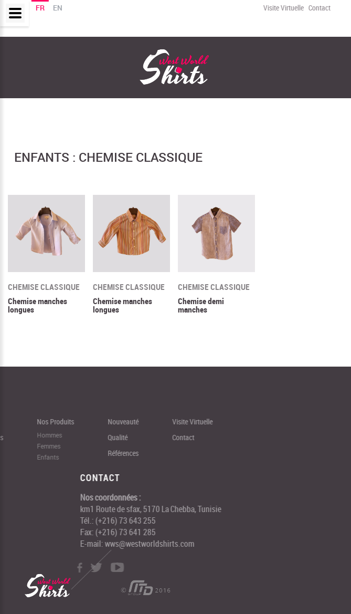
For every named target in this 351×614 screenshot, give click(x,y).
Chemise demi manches (201, 305)
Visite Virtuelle (283, 8)
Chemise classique (44, 287)
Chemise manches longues (37, 305)
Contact (319, 8)
